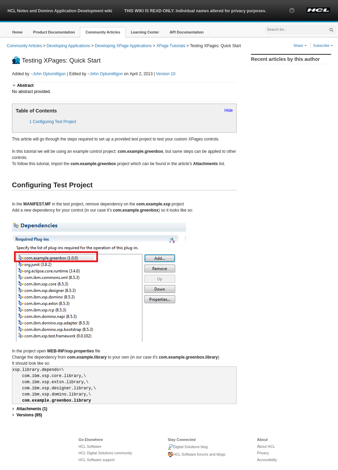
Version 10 (165, 73)
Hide (228, 110)
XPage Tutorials (170, 45)
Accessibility (267, 460)
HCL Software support (97, 460)
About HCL (266, 446)
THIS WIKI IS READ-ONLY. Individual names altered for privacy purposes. (195, 11)
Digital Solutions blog (188, 447)
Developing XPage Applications (123, 45)
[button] (292, 16)
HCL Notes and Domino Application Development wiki (60, 11)
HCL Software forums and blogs (196, 454)
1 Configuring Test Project (52, 121)
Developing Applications (68, 45)
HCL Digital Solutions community (105, 453)
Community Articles (24, 45)
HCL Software (90, 446)
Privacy (263, 453)
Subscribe (323, 45)
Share (300, 45)
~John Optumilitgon (48, 73)
